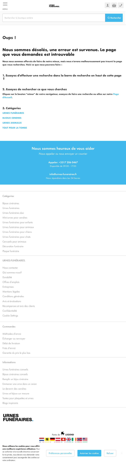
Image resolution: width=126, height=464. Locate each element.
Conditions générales (13, 296)
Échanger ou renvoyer (13, 338)
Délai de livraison (11, 343)
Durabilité (7, 277)
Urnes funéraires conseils (15, 369)
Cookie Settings (10, 315)
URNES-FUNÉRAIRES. (13, 260)
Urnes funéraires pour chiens (17, 231)
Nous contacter (10, 267)
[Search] (114, 18)
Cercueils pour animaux (14, 241)
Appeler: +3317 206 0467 (63, 162)
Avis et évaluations (11, 301)
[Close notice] (121, 453)
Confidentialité (9, 310)
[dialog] (63, 453)
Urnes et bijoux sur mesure (15, 393)
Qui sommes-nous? (12, 272)
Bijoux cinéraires (10, 203)
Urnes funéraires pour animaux (18, 227)
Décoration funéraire (12, 246)
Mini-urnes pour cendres (14, 217)
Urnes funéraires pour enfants (17, 222)
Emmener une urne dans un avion (19, 383)
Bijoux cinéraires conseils (15, 374)
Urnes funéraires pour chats (16, 236)
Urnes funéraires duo (13, 212)
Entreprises (8, 286)
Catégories (8, 196)
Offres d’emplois (10, 282)
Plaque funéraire (10, 251)
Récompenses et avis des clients (18, 306)
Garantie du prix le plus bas (16, 352)
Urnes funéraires (10, 208)
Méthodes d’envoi (11, 333)
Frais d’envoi (8, 348)
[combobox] (53, 18)
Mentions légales (11, 291)
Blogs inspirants (10, 403)
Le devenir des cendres (14, 388)
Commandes (8, 326)
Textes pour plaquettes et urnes (17, 398)
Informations (9, 362)
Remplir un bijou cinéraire (15, 379)
